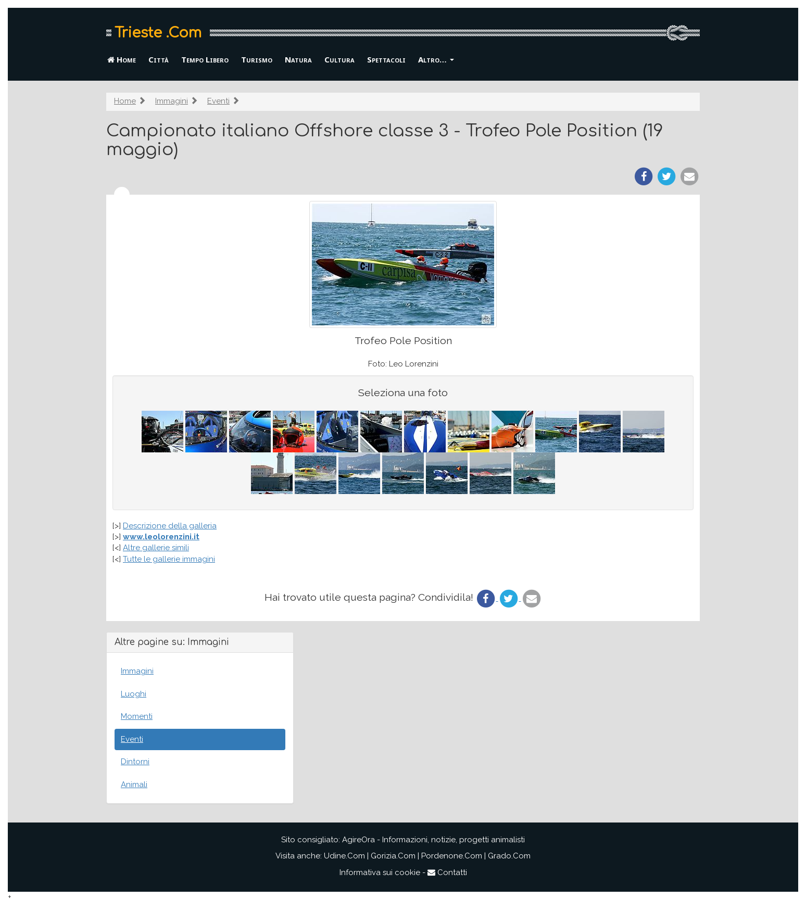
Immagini (171, 101)
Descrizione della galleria (170, 525)
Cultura (339, 59)
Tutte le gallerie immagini (169, 559)
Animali (134, 784)
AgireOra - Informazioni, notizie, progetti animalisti (433, 839)
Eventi (218, 101)
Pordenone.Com (451, 856)
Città (158, 59)
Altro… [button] (436, 59)
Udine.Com (344, 856)
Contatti (447, 872)
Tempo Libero (205, 59)
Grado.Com (509, 856)
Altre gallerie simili (156, 547)
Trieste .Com (158, 33)
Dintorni (135, 761)
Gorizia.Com (393, 856)
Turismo (256, 59)
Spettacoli (386, 59)
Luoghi (133, 694)
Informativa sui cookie (379, 872)
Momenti (137, 716)
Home (121, 59)
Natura (298, 59)
